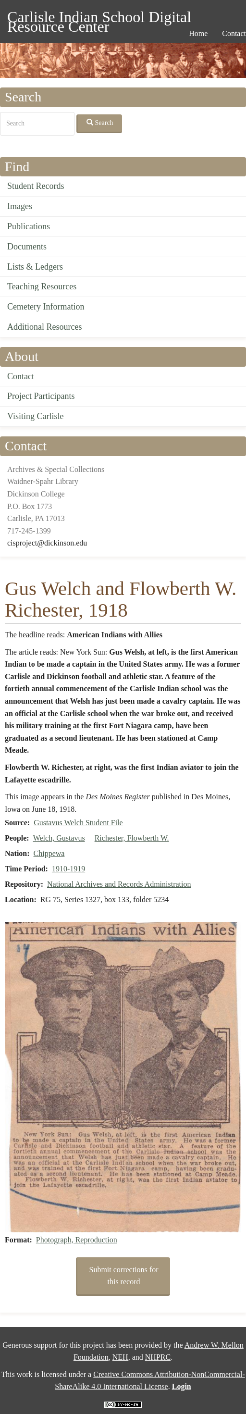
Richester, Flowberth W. (132, 838)
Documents (27, 246)
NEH (120, 1357)
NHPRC (158, 1357)
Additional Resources (44, 327)
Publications (28, 226)
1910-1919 (68, 869)
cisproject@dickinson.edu (47, 543)
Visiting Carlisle (35, 416)
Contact (20, 376)
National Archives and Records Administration (119, 884)
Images (19, 206)
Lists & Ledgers (35, 267)
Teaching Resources (41, 286)
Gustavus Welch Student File (78, 823)
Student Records (35, 186)
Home (198, 33)
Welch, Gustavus (59, 838)
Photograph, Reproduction (76, 1240)
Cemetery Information (45, 306)
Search (99, 122)
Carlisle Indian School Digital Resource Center (99, 18)
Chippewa (49, 853)
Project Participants (40, 396)
